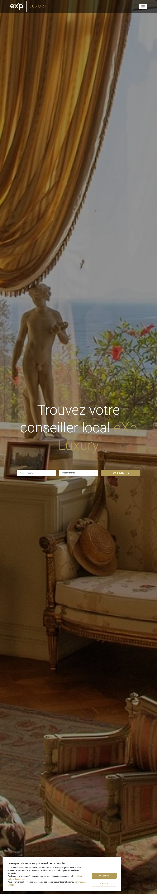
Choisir (104, 883)
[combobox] (78, 473)
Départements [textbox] (68, 473)
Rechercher (121, 472)
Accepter (104, 875)
